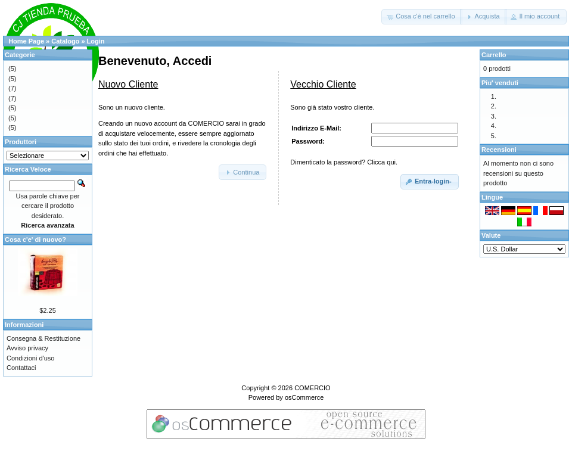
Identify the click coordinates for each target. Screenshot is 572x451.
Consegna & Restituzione (43, 338)
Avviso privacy (27, 348)
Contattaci (21, 367)
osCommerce (304, 397)
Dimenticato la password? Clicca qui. (343, 162)
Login (96, 41)
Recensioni (499, 149)
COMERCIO (312, 387)
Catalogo (65, 41)
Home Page (26, 41)
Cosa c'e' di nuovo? (35, 239)
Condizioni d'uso (30, 358)
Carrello (493, 54)
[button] (421, 16)
